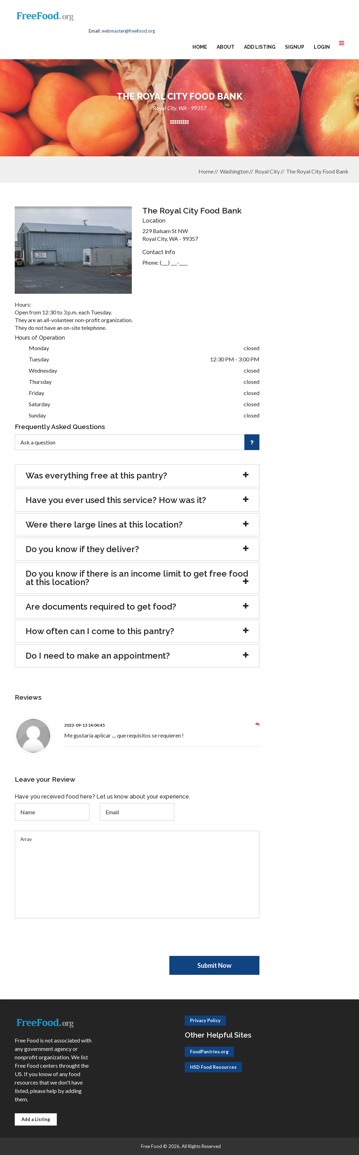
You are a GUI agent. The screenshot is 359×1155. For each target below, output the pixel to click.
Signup (294, 47)
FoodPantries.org (209, 1051)
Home (199, 47)
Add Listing (260, 47)
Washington (234, 171)
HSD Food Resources (213, 1067)
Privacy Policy (205, 1020)
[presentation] (68, 942)
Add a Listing (35, 1119)
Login (322, 47)
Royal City (267, 171)
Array (137, 874)
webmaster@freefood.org (128, 31)
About (226, 47)
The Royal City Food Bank (317, 171)
